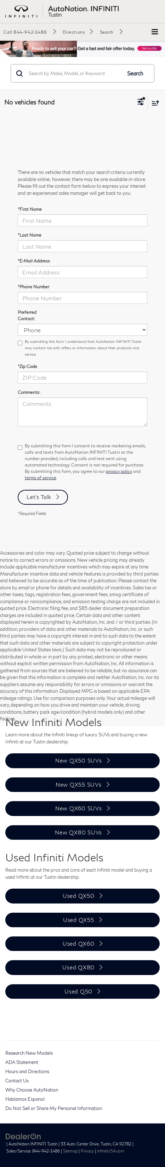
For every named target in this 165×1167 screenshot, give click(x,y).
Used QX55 (78, 920)
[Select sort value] (153, 103)
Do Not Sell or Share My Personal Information (53, 1108)
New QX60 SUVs (78, 808)
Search (135, 73)
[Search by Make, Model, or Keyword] (74, 73)
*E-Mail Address (34, 261)
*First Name (30, 209)
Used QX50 (79, 896)
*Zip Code (27, 366)
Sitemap (70, 1151)
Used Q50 (78, 991)
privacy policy (119, 471)
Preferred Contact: (27, 315)
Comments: (29, 392)
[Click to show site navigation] (154, 32)
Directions (74, 32)
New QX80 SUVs (78, 832)
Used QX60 (79, 943)
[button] (29, 32)
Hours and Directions (27, 1071)
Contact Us (17, 1080)
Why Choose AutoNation (31, 1090)
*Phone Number (33, 286)
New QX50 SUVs (78, 760)
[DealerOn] (23, 1136)
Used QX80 (78, 967)
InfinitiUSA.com (110, 1151)
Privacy (87, 1151)
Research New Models (29, 1053)
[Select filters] (140, 103)
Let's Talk (39, 497)
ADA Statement (21, 1062)
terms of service (40, 477)
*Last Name (29, 235)
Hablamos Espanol (25, 1099)
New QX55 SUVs (79, 784)
